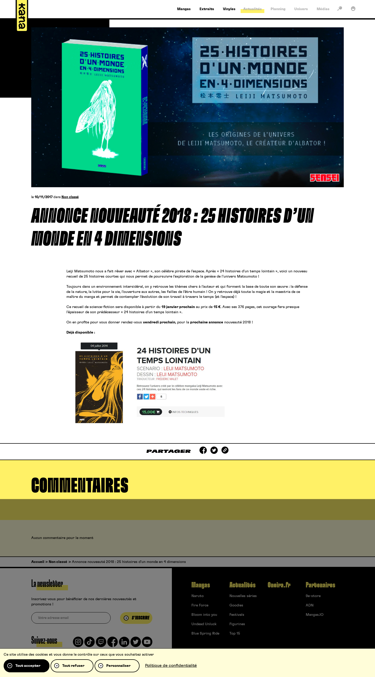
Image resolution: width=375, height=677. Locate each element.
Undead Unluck (203, 624)
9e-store (313, 596)
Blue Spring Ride (205, 633)
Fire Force (199, 605)
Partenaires (320, 585)
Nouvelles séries (243, 596)
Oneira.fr (279, 585)
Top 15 (234, 633)
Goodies (236, 605)
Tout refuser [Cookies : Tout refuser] (73, 666)
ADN (310, 605)
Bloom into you (204, 615)
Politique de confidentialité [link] (171, 665)
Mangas (200, 585)
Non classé (70, 197)
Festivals (236, 615)
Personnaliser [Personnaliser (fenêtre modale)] (118, 666)
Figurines (237, 624)
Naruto (197, 596)
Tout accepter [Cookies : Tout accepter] (27, 666)
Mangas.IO (314, 615)
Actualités (242, 585)
